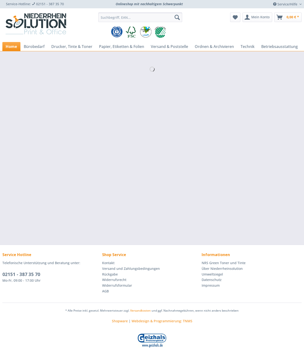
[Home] (11, 46)
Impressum (211, 285)
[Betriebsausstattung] (279, 46)
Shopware (120, 321)
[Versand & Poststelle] (169, 46)
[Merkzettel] (235, 17)
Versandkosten (140, 311)
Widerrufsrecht (114, 279)
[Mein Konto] (257, 17)
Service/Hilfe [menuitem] (285, 4)
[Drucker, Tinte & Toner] (72, 46)
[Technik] (247, 46)
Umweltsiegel (212, 274)
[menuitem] (140, 20)
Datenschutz (212, 279)
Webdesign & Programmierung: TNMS (162, 321)
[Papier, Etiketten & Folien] (121, 46)
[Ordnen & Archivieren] (214, 46)
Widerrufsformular (117, 285)
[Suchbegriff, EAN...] (140, 17)
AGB (105, 291)
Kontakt (108, 263)
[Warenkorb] (288, 17)
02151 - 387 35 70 (21, 274)
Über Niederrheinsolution (222, 268)
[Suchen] (177, 17)
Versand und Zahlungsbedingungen (131, 268)
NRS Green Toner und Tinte (224, 263)
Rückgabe (110, 274)
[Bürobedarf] (34, 46)
